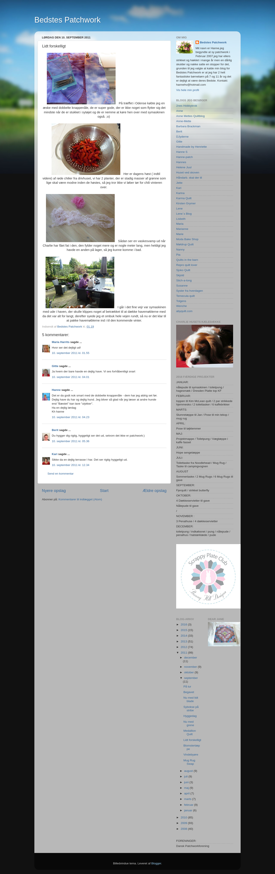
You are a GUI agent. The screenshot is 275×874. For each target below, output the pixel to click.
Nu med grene (188, 723)
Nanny (180, 249)
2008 (184, 828)
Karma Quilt (183, 198)
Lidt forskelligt (192, 740)
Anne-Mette (183, 121)
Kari (54, 454)
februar (189, 804)
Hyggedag (190, 716)
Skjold (180, 275)
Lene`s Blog (184, 213)
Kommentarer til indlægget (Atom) (80, 499)
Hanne (56, 389)
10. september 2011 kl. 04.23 (70, 417)
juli (186, 776)
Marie (179, 234)
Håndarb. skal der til (189, 177)
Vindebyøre (190, 754)
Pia (178, 254)
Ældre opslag (155, 490)
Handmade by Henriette (191, 146)
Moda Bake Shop (187, 239)
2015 (184, 630)
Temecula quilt (185, 295)
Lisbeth (181, 218)
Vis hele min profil (187, 90)
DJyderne (182, 136)
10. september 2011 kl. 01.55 (70, 353)
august (189, 770)
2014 (184, 635)
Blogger (156, 863)
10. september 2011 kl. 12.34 (70, 465)
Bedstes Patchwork (67, 19)
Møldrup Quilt (185, 244)
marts (188, 799)
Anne (179, 110)
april (187, 793)
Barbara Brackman (188, 126)
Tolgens (181, 301)
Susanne (182, 285)
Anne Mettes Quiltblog (190, 116)
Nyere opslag (54, 490)
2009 (184, 823)
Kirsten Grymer (186, 203)
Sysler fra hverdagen (189, 290)
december (190, 657)
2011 (184, 652)
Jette (179, 182)
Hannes (181, 162)
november (191, 666)
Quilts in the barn (187, 259)
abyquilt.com (184, 311)
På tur (187, 686)
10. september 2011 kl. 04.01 (70, 377)
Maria (179, 223)
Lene (179, 208)
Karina (180, 193)
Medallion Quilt (189, 732)
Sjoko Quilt (183, 270)
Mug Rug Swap (189, 762)
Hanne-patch (184, 157)
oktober (189, 672)
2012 (184, 647)
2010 (184, 817)
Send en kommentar (60, 473)
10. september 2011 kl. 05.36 (70, 441)
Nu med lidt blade (190, 699)
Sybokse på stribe (191, 708)
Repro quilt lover (186, 265)
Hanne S (182, 151)
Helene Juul (183, 167)
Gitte (55, 366)
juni (186, 782)
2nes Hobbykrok (186, 105)
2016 (184, 624)
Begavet (188, 692)
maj (187, 787)
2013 (184, 641)
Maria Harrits (61, 342)
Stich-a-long (184, 280)
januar (188, 810)
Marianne (182, 229)
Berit (55, 430)
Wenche (181, 306)
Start (104, 490)
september (191, 678)
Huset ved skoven (187, 172)
